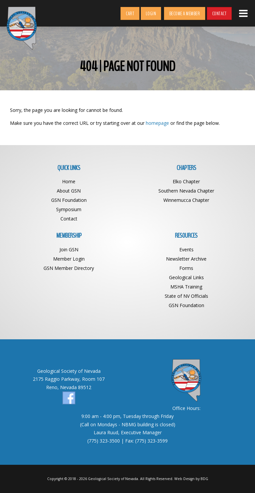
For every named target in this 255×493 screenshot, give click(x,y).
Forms (186, 268)
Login (151, 13)
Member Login (69, 259)
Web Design (184, 478)
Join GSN (68, 249)
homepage (157, 123)
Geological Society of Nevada (113, 478)
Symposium (68, 209)
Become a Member (184, 13)
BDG (204, 478)
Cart (130, 13)
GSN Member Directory (68, 268)
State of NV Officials (186, 296)
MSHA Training (186, 287)
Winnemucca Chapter (186, 200)
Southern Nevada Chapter (186, 191)
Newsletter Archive (186, 259)
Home (68, 181)
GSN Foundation (69, 200)
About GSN (69, 191)
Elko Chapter (186, 181)
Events (186, 249)
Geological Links (186, 277)
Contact (219, 13)
